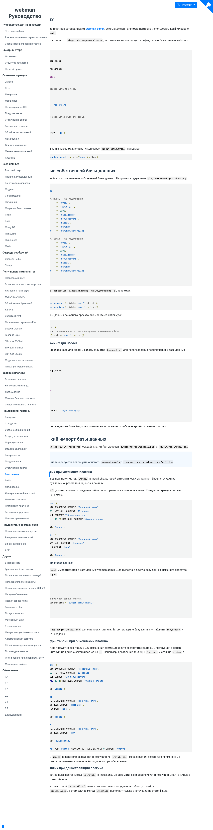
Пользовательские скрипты (20, 581)
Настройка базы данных (18, 176)
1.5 (6, 683)
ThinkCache (11, 240)
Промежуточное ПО (16, 107)
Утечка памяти (13, 626)
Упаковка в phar (13, 607)
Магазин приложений (17, 518)
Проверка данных (15, 278)
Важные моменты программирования (26, 37)
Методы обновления (16, 594)
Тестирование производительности (24, 657)
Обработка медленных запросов (23, 645)
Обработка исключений (18, 132)
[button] (186, 5)
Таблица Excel (12, 335)
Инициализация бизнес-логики (22, 632)
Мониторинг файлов (16, 664)
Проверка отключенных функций (23, 575)
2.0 (6, 695)
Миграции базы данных (18, 208)
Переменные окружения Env (20, 322)
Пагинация (11, 202)
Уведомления (12, 392)
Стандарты (11, 423)
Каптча (9, 309)
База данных (12, 474)
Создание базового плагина (20, 404)
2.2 (6, 708)
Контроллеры (12, 455)
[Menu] (23, 827)
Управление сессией (16, 126)
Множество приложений (18, 151)
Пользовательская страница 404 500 (25, 588)
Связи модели (12, 195)
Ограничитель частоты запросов (23, 284)
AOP (7, 550)
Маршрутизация (14, 442)
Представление (13, 113)
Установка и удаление (17, 512)
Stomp (8, 265)
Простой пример (14, 69)
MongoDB (10, 227)
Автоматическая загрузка (19, 638)
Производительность (16, 651)
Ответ (8, 88)
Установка (10, 56)
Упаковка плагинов (15, 499)
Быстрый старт (13, 170)
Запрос (9, 81)
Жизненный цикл (14, 619)
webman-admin (140, 28)
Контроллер (11, 94)
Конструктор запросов (17, 183)
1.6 (6, 689)
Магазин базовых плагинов (20, 398)
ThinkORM (10, 233)
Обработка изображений (18, 303)
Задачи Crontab (13, 328)
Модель (9, 189)
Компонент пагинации (17, 290)
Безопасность (12, 562)
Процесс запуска (14, 613)
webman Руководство (24, 13)
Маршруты (11, 100)
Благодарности (13, 714)
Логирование (12, 138)
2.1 (6, 702)
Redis (8, 214)
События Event (13, 316)
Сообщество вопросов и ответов (23, 43)
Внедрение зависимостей (19, 537)
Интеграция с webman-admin (20, 493)
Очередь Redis (13, 259)
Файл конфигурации (16, 145)
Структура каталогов (16, 62)
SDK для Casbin (13, 354)
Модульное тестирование (19, 360)
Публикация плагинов (17, 506)
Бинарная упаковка (15, 544)
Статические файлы (16, 119)
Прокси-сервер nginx (16, 600)
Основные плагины (15, 379)
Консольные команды (17, 385)
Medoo (8, 246)
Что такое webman (15, 31)
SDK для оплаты (14, 347)
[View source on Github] (206, 6)
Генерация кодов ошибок (19, 366)
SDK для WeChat (14, 341)
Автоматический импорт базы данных (108, 447)
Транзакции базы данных (19, 569)
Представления (13, 461)
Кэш (7, 221)
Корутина (10, 157)
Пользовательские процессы (21, 531)
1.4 (6, 676)
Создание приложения (17, 430)
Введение (10, 417)
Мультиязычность (15, 297)
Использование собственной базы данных (113, 171)
